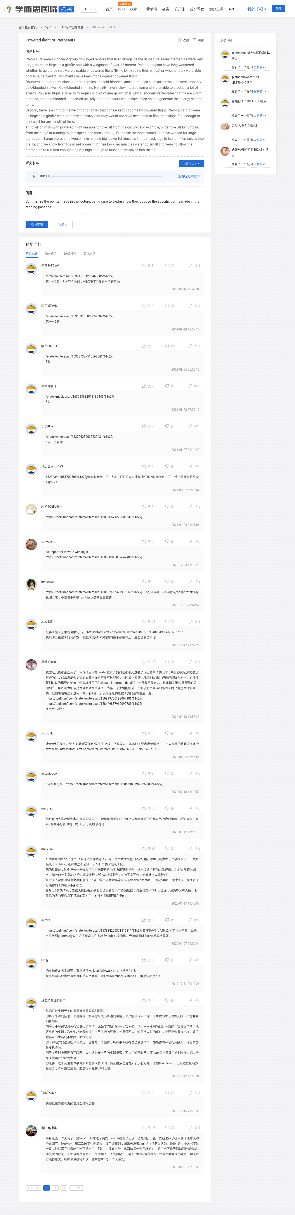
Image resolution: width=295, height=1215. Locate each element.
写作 (48, 27)
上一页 (33, 1188)
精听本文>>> (191, 163)
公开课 (179, 9)
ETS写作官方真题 (72, 27)
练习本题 (37, 224)
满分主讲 (216, 9)
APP (232, 9)
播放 (34, 176)
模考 (133, 9)
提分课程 (197, 9)
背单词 (151, 9)
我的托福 (255, 9)
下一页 (77, 1188)
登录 (278, 8)
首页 (109, 9)
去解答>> (259, 46)
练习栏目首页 (28, 27)
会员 (165, 9)
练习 (121, 9)
